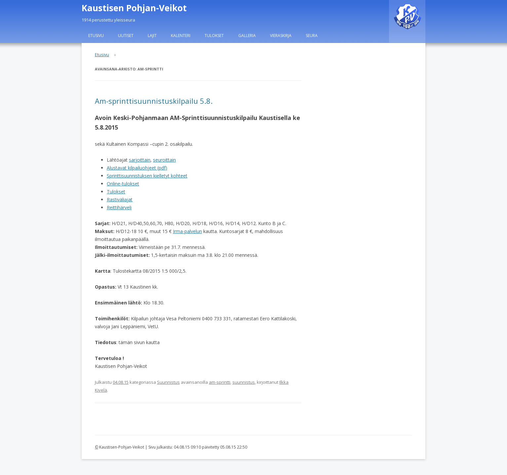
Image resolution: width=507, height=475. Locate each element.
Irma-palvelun (187, 231)
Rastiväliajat (120, 199)
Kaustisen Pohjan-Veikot (134, 8)
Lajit (152, 35)
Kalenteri (180, 35)
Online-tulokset (123, 183)
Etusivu (96, 35)
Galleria (247, 35)
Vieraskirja (281, 35)
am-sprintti (219, 382)
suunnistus (243, 382)
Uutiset (126, 35)
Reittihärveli (119, 207)
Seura (312, 35)
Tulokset (214, 35)
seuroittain (164, 160)
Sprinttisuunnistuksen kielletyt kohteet (147, 176)
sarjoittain (139, 160)
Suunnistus (168, 382)
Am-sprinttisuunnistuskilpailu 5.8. (154, 101)
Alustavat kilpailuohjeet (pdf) (137, 168)
